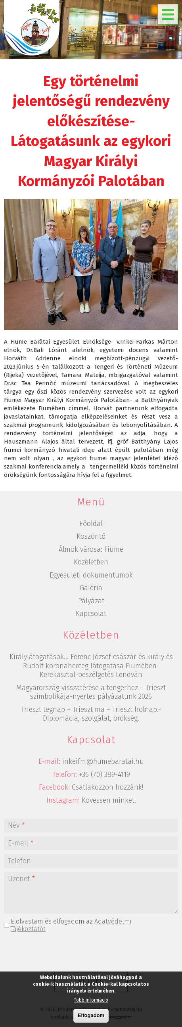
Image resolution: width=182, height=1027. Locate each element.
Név (16, 825)
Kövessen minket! (109, 800)
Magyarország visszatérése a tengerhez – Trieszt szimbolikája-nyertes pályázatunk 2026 (91, 692)
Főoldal (91, 523)
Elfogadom (91, 1015)
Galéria (91, 587)
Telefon (19, 861)
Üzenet (21, 878)
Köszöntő (91, 536)
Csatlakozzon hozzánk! (108, 787)
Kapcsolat (91, 613)
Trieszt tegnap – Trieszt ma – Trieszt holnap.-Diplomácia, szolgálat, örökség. (91, 714)
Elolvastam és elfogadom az (71, 925)
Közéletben (91, 562)
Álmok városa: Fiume (91, 549)
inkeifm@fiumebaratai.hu (103, 761)
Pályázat (91, 601)
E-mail (20, 843)
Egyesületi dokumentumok (91, 575)
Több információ (91, 1000)
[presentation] (91, 952)
